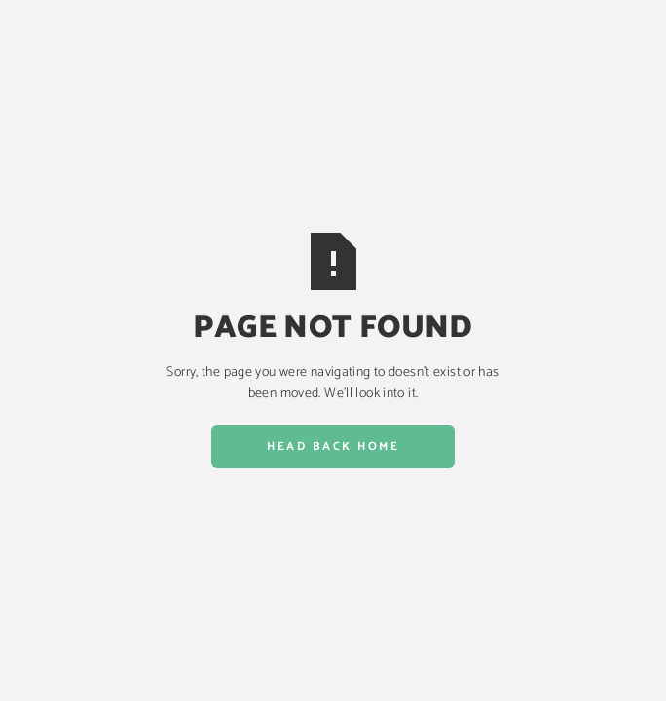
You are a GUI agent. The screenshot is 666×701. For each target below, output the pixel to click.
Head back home (333, 446)
